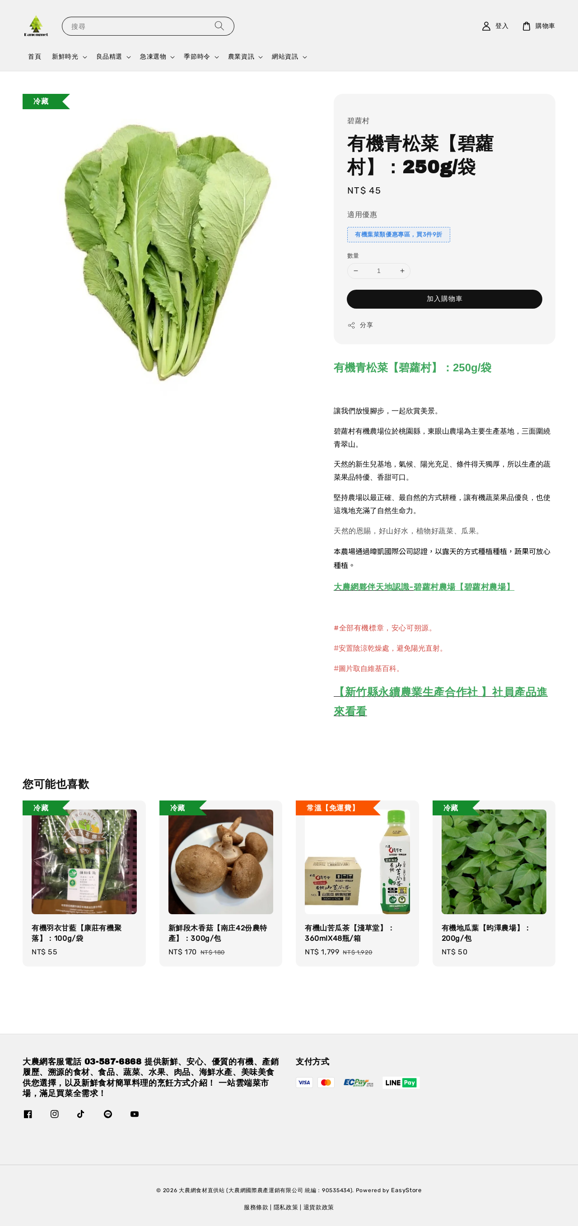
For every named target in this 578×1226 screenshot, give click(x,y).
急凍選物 (153, 56)
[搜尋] (219, 26)
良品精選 (109, 56)
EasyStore (406, 1190)
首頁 (34, 56)
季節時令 (197, 56)
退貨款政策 (319, 1207)
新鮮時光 (65, 56)
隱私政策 (286, 1207)
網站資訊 (285, 56)
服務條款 (256, 1207)
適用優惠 (362, 214)
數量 (353, 255)
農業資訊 (241, 56)
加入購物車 (445, 299)
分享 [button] (360, 325)
